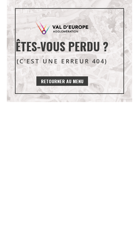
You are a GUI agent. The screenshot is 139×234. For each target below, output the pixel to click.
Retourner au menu (62, 81)
